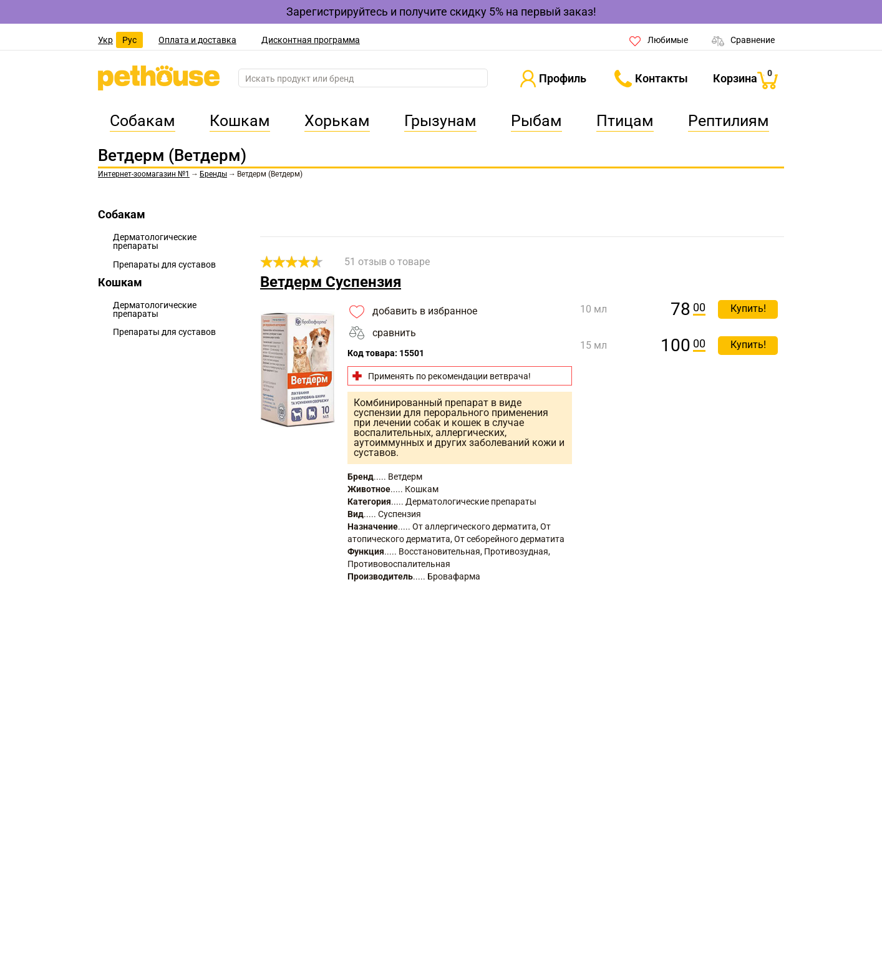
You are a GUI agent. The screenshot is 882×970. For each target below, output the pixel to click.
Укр (105, 40)
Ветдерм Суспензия (330, 282)
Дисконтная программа (310, 40)
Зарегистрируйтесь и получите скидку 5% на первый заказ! (441, 11)
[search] (363, 78)
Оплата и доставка (197, 40)
